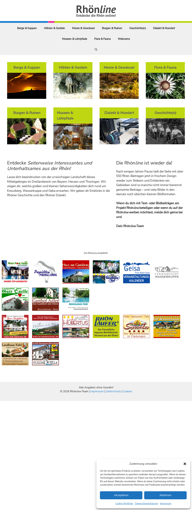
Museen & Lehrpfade (74, 39)
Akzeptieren (121, 495)
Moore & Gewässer (83, 28)
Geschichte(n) (137, 28)
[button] (185, 464)
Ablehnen (165, 495)
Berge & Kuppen (27, 28)
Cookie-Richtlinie (124, 503)
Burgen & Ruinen (112, 28)
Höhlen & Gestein (54, 28)
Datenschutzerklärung (146, 503)
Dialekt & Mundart (164, 28)
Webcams (124, 39)
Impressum (165, 503)
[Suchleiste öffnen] (96, 49)
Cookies (127, 391)
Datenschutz (113, 391)
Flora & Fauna (102, 39)
